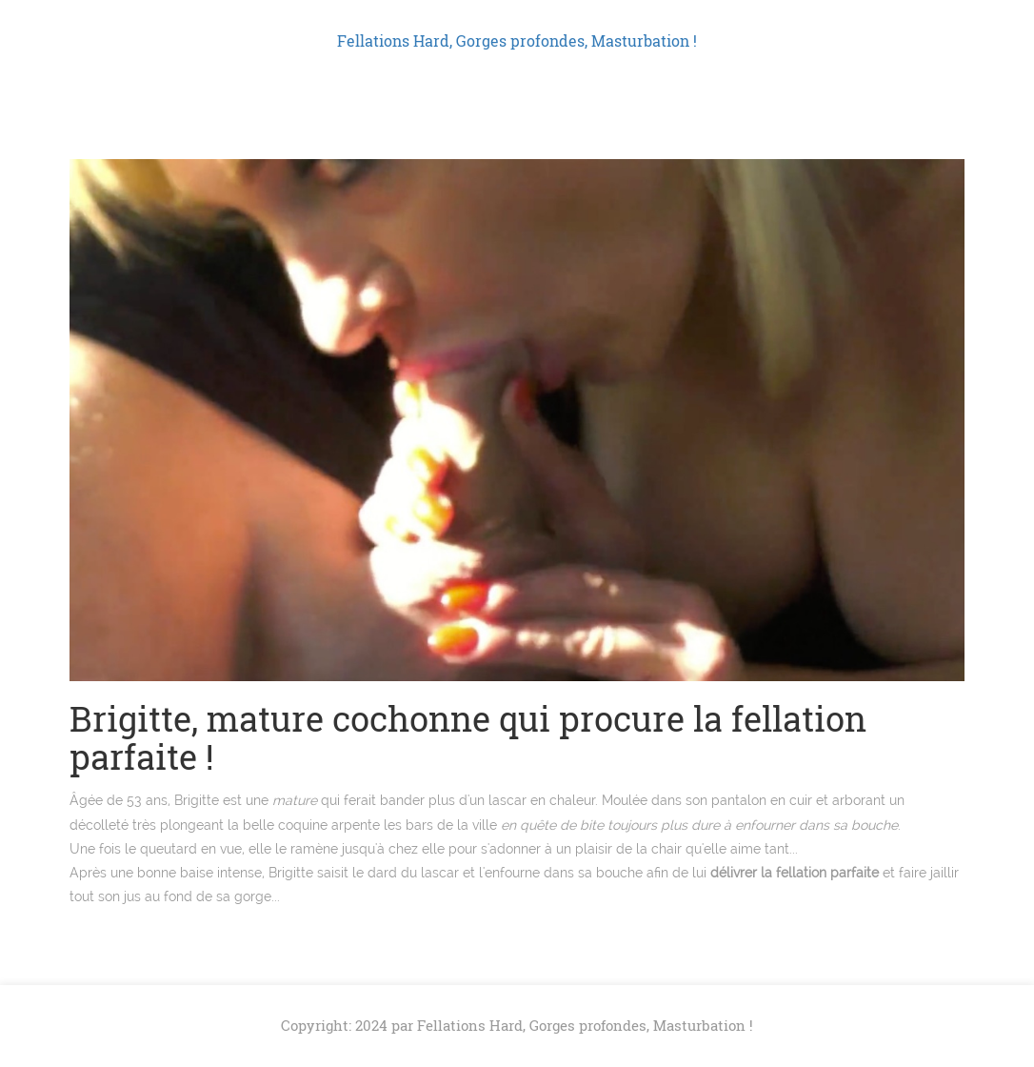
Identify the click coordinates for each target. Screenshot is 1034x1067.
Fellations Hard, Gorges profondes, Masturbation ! (517, 40)
